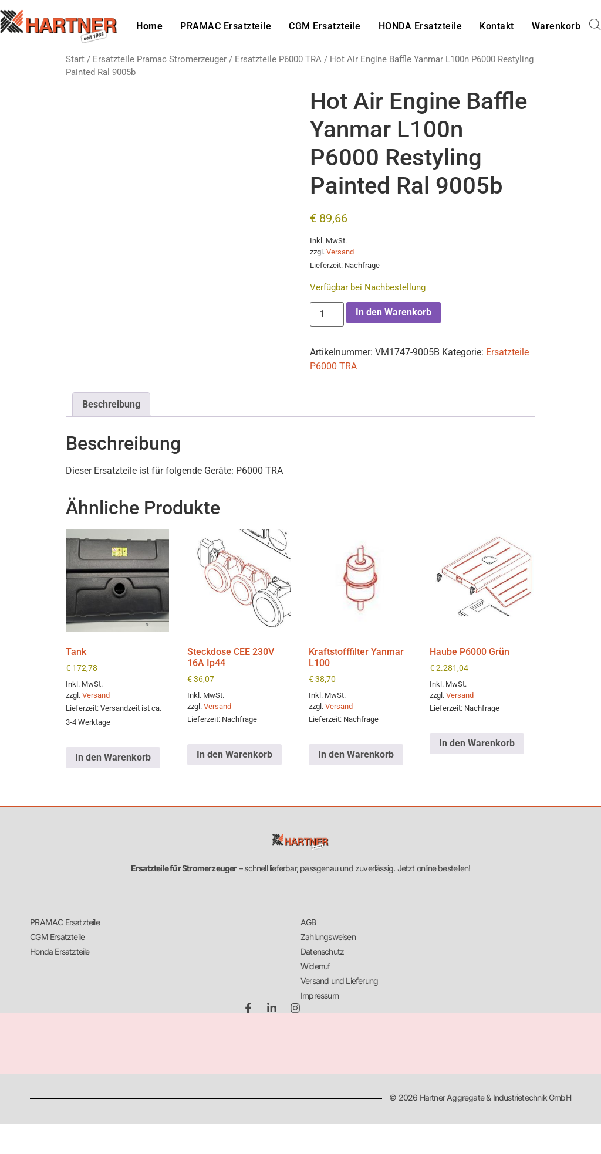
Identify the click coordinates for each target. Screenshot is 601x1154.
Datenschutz (322, 951)
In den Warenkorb (393, 312)
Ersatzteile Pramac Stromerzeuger (160, 59)
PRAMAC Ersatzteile (225, 26)
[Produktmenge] (327, 314)
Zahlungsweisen (328, 937)
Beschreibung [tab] (111, 404)
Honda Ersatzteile (59, 951)
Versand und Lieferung (339, 981)
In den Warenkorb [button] (113, 757)
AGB (308, 922)
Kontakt (497, 26)
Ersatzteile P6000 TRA (278, 59)
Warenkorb (556, 26)
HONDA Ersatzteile (420, 26)
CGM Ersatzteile (325, 26)
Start (75, 59)
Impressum (319, 995)
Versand (340, 251)
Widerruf (315, 966)
